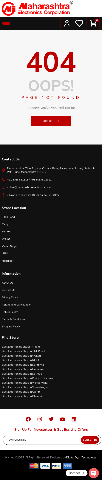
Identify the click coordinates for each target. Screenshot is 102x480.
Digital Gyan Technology (81, 457)
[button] (6, 23)
